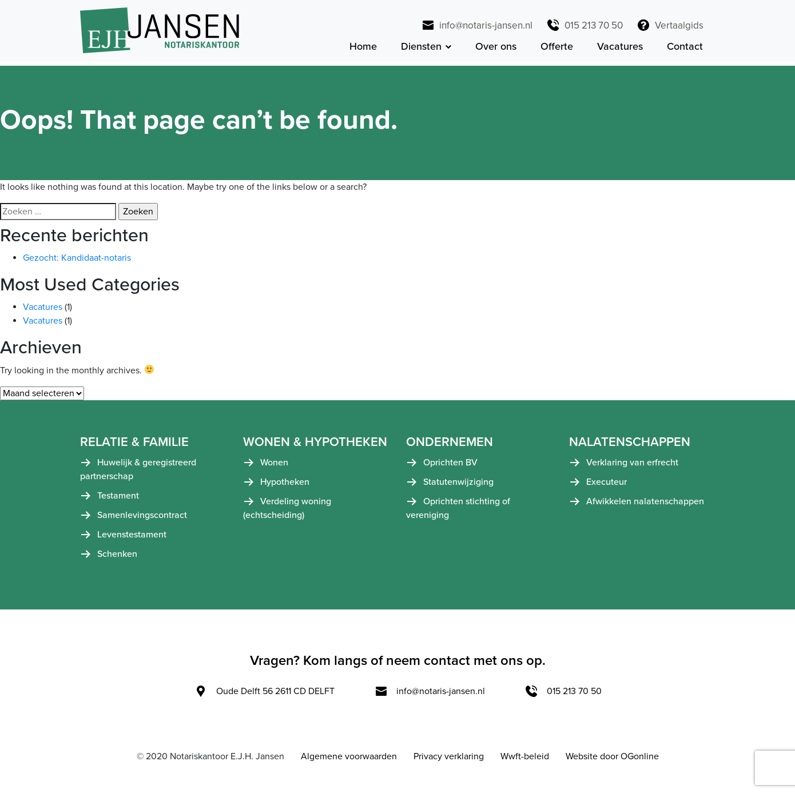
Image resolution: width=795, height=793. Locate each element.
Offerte (556, 48)
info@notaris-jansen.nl (476, 25)
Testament (118, 500)
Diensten (421, 48)
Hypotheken (284, 486)
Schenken (117, 558)
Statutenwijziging (458, 486)
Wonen (274, 467)
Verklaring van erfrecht (632, 467)
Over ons (495, 48)
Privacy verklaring (449, 761)
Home (363, 48)
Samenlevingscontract (142, 519)
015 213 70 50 (584, 25)
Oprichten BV (450, 467)
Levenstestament (131, 539)
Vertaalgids (670, 25)
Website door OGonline (612, 761)
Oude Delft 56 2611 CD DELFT (264, 696)
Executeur (606, 486)
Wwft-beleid (524, 761)
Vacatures (620, 48)
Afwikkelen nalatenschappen (645, 506)
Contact (685, 48)
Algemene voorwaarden (349, 761)
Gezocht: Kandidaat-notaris (77, 262)
